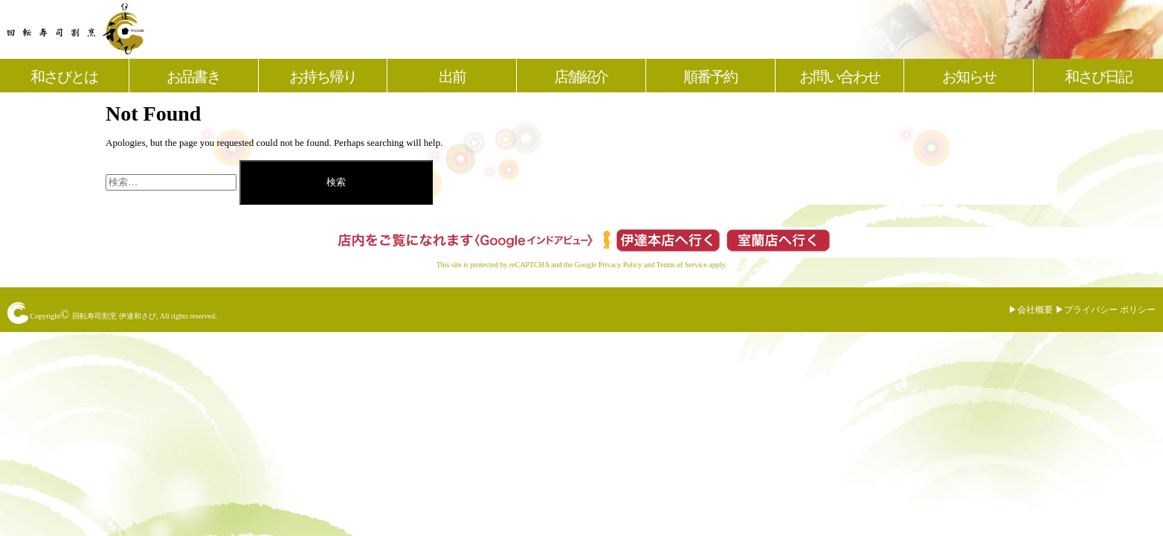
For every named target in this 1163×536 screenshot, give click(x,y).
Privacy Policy (620, 265)
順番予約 (710, 76)
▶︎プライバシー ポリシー (1105, 309)
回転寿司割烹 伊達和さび (114, 316)
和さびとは (63, 76)
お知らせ (969, 76)
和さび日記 (1098, 76)
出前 (452, 76)
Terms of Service (682, 265)
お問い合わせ (839, 76)
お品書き (193, 76)
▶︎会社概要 (1030, 309)
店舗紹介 (581, 76)
